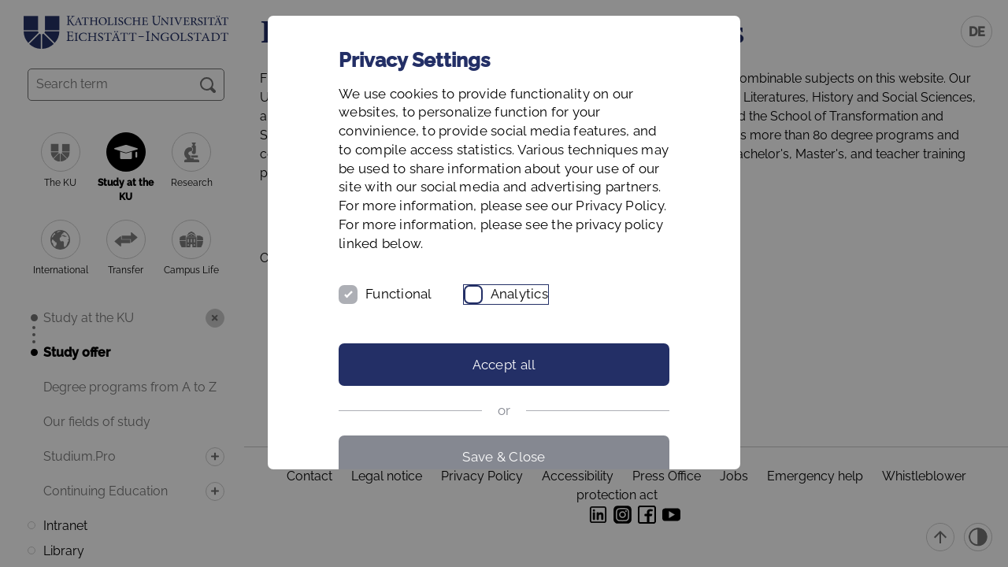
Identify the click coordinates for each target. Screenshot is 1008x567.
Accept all (504, 364)
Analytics (519, 294)
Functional (398, 294)
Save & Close (503, 457)
